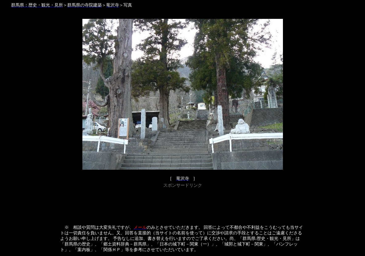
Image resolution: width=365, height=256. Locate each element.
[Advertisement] (182, 203)
